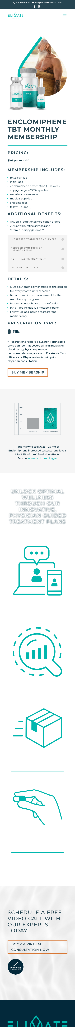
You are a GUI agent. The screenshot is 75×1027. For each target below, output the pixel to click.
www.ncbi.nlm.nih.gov (42, 458)
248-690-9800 (22, 2)
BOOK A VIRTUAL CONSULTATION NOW (30, 947)
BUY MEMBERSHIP (27, 372)
